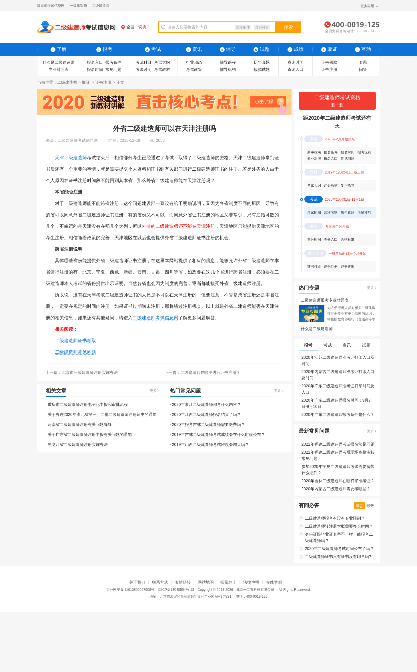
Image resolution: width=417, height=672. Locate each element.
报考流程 (364, 152)
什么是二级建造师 (59, 62)
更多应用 (367, 6)
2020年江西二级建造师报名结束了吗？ (206, 414)
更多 (153, 391)
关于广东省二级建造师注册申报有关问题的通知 (90, 434)
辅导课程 (228, 62)
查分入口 (331, 240)
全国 (127, 27)
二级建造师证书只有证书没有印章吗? (338, 556)
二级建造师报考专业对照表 (325, 300)
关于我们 (137, 582)
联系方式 (160, 582)
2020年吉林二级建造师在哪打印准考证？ (338, 480)
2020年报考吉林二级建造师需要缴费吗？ (208, 424)
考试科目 (262, 27)
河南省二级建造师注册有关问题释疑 (80, 424)
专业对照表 (59, 69)
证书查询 (347, 267)
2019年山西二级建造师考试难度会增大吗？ (210, 444)
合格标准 (347, 240)
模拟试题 (262, 69)
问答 (363, 69)
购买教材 (331, 186)
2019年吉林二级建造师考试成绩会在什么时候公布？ (218, 434)
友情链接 (183, 582)
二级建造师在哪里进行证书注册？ (210, 372)
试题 (262, 49)
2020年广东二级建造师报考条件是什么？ (338, 414)
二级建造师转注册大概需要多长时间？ (339, 526)
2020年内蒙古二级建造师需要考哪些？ (336, 488)
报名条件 (331, 152)
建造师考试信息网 (51, 6)
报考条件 (243, 27)
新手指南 (314, 152)
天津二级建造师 (71, 157)
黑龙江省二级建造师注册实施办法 (78, 444)
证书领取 (329, 62)
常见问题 (113, 69)
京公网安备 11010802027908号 (130, 590)
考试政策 (194, 69)
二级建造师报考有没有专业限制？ (335, 518)
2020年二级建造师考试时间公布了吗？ (339, 548)
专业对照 (314, 159)
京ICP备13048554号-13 (176, 590)
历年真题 (262, 62)
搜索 (288, 27)
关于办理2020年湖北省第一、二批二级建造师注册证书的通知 (102, 414)
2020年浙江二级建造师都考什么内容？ (206, 404)
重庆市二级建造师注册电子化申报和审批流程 (88, 404)
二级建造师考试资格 (337, 101)
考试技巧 (364, 213)
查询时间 (296, 62)
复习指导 (347, 186)
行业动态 (194, 62)
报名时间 (95, 69)
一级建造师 (78, 6)
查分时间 (314, 240)
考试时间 (143, 69)
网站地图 (206, 582)
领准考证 (331, 213)
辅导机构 (228, 69)
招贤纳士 (228, 582)
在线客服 (274, 582)
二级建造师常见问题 (75, 352)
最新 (360, 505)
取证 (86, 82)
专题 (363, 62)
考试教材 (162, 69)
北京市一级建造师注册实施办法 (90, 372)
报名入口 (95, 62)
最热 (370, 505)
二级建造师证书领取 (75, 340)
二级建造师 (100, 6)
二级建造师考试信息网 (78, 140)
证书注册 (329, 69)
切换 (142, 27)
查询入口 (296, 69)
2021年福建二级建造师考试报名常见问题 (338, 444)
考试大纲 (162, 62)
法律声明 (251, 582)
